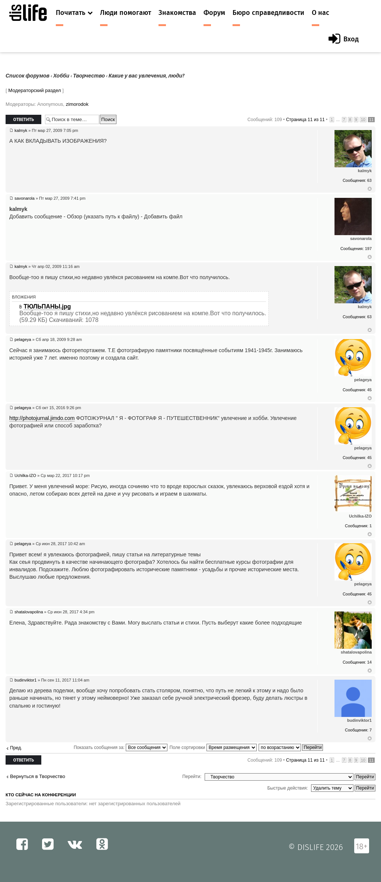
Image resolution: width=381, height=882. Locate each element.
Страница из (305, 119)
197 (368, 248)
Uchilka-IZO (25, 475)
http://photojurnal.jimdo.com (42, 418)
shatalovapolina (29, 612)
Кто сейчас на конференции (41, 795)
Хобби (61, 76)
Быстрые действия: (287, 788)
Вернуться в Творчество (37, 776)
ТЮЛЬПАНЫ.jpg (47, 306)
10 (363, 119)
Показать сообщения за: (120, 747)
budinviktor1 (25, 680)
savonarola (25, 198)
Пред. (16, 747)
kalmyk (21, 130)
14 (369, 662)
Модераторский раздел (34, 90)
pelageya (23, 339)
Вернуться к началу (370, 189)
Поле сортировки (212, 747)
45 (369, 390)
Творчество (89, 76)
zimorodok (77, 104)
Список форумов (27, 76)
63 (369, 180)
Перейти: (191, 776)
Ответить (23, 119)
